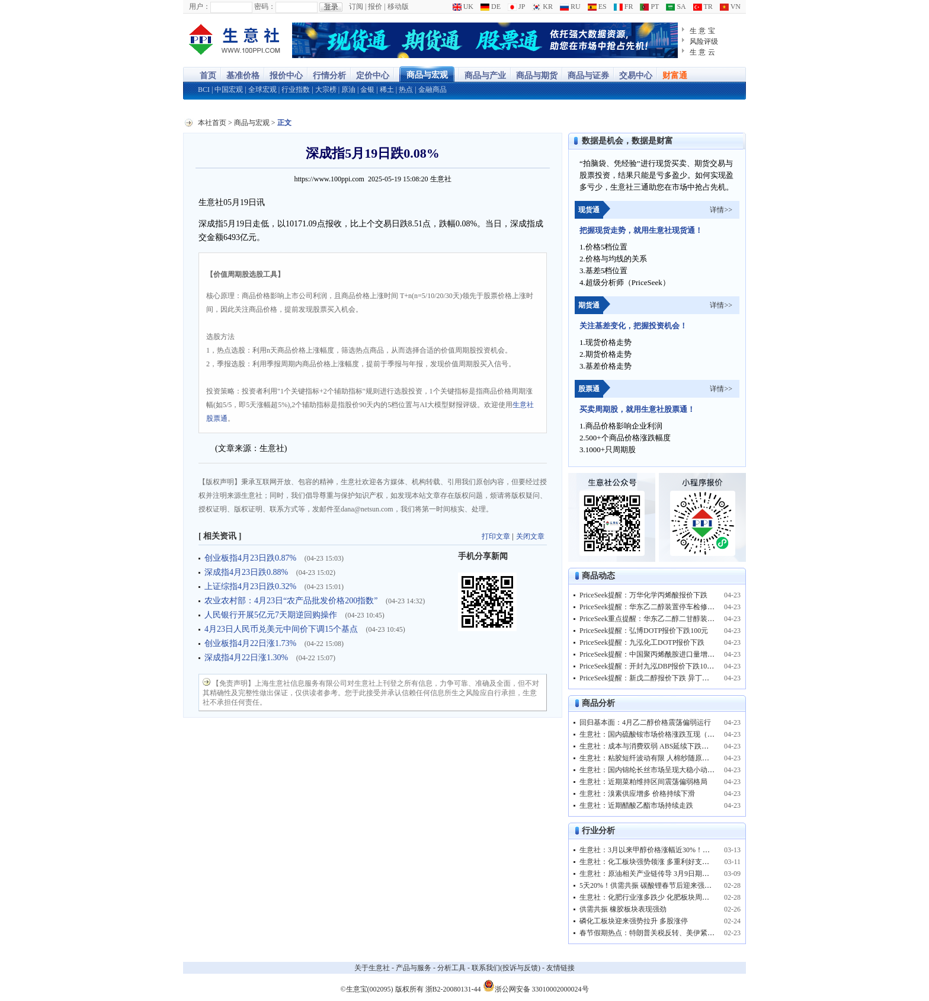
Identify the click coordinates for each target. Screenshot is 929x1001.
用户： (199, 6)
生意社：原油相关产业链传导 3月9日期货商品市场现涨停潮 (672, 873)
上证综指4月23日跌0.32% (251, 586)
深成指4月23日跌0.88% (247, 572)
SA (675, 6)
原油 (348, 89)
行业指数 (295, 89)
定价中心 (372, 75)
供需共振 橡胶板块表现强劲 (623, 909)
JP (516, 6)
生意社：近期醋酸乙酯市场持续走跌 (636, 805)
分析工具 (451, 968)
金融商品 (432, 89)
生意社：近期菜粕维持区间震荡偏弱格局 (643, 782)
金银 (367, 89)
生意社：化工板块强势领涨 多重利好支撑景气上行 (658, 862)
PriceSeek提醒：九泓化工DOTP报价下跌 (641, 642)
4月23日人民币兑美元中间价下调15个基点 (282, 629)
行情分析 (329, 75)
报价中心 (286, 75)
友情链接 (560, 968)
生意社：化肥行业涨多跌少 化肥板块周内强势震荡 (658, 897)
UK (463, 6)
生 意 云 (702, 52)
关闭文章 (530, 536)
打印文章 (496, 536)
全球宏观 (262, 89)
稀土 (387, 89)
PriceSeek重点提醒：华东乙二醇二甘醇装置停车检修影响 (668, 619)
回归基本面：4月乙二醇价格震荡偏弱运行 (645, 722)
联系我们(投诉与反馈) (506, 968)
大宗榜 (326, 89)
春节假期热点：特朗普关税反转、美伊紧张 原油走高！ (665, 933)
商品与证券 (588, 75)
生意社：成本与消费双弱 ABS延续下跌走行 (647, 746)
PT (649, 6)
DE (490, 6)
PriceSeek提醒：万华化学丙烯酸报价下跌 (643, 595)
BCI (204, 89)
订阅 (356, 6)
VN (730, 6)
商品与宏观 (427, 75)
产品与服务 (413, 968)
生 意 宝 (702, 31)
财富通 (674, 75)
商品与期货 (537, 75)
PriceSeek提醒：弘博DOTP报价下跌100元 (643, 630)
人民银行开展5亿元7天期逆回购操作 (271, 614)
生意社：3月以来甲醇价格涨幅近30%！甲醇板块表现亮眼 (669, 850)
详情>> (721, 210)
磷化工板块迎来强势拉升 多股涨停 (633, 921)
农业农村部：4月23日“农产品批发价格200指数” (292, 600)
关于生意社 (372, 968)
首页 (208, 75)
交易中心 (635, 75)
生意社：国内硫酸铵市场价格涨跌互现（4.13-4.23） (660, 734)
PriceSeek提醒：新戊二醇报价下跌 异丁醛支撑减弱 (658, 678)
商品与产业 (485, 75)
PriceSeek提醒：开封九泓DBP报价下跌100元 (648, 666)
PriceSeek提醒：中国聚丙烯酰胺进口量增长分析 (654, 654)
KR (542, 6)
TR (703, 6)
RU (570, 6)
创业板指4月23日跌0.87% (251, 558)
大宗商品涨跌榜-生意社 (235, 40)
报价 (375, 6)
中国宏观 (228, 89)
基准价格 (243, 75)
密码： (265, 6)
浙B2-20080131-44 (453, 989)
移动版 (398, 6)
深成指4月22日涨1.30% (247, 657)
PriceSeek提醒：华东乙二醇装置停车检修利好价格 (657, 607)
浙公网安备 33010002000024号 (536, 986)
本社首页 (212, 123)
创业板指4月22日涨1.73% (251, 643)
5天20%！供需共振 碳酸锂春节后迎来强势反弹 (652, 885)
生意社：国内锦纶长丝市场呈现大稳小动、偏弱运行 (661, 770)
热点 (406, 89)
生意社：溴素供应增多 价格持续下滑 (637, 793)
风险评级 (704, 41)
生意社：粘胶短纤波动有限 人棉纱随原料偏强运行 (658, 758)
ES (597, 6)
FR (623, 6)
